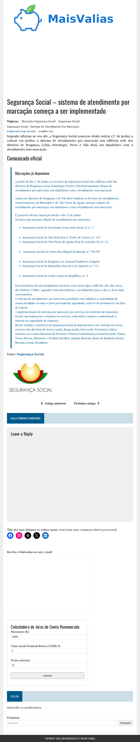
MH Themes (90, 738)
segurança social (69, 121)
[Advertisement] (70, 66)
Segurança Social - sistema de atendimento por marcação (43, 126)
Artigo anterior (53, 403)
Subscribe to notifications (24, 707)
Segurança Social (30, 354)
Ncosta (31, 131)
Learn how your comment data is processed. (88, 530)
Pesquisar (13, 718)
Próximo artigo (87, 403)
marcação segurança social (39, 121)
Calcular (47, 675)
